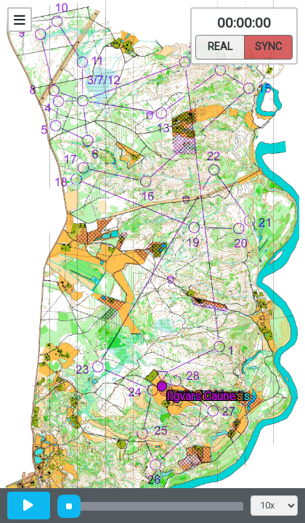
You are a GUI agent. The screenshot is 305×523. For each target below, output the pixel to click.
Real (220, 45)
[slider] (69, 506)
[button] (164, 389)
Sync (268, 45)
